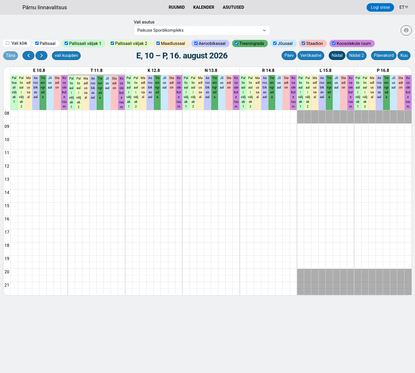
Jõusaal (286, 44)
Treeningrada (252, 44)
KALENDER (203, 7)
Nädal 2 (356, 55)
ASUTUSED (233, 7)
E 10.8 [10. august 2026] (39, 70)
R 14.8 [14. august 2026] (268, 70)
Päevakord (384, 55)
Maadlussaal (173, 44)
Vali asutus (144, 22)
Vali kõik (19, 43)
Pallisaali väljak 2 (131, 44)
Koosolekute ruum (354, 44)
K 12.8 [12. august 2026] (154, 70)
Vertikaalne (311, 55)
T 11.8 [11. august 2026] (97, 70)
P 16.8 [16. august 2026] (383, 70)
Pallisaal (48, 44)
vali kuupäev (66, 55)
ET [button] (404, 7)
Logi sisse (380, 7)
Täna (10, 55)
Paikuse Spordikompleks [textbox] (160, 30)
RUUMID (177, 7)
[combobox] (202, 30)
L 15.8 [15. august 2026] (326, 70)
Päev (289, 55)
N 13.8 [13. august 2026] (211, 70)
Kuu (404, 55)
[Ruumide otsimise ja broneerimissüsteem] (33, 7)
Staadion (315, 44)
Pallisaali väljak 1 (85, 44)
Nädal (337, 55)
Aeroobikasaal (213, 44)
